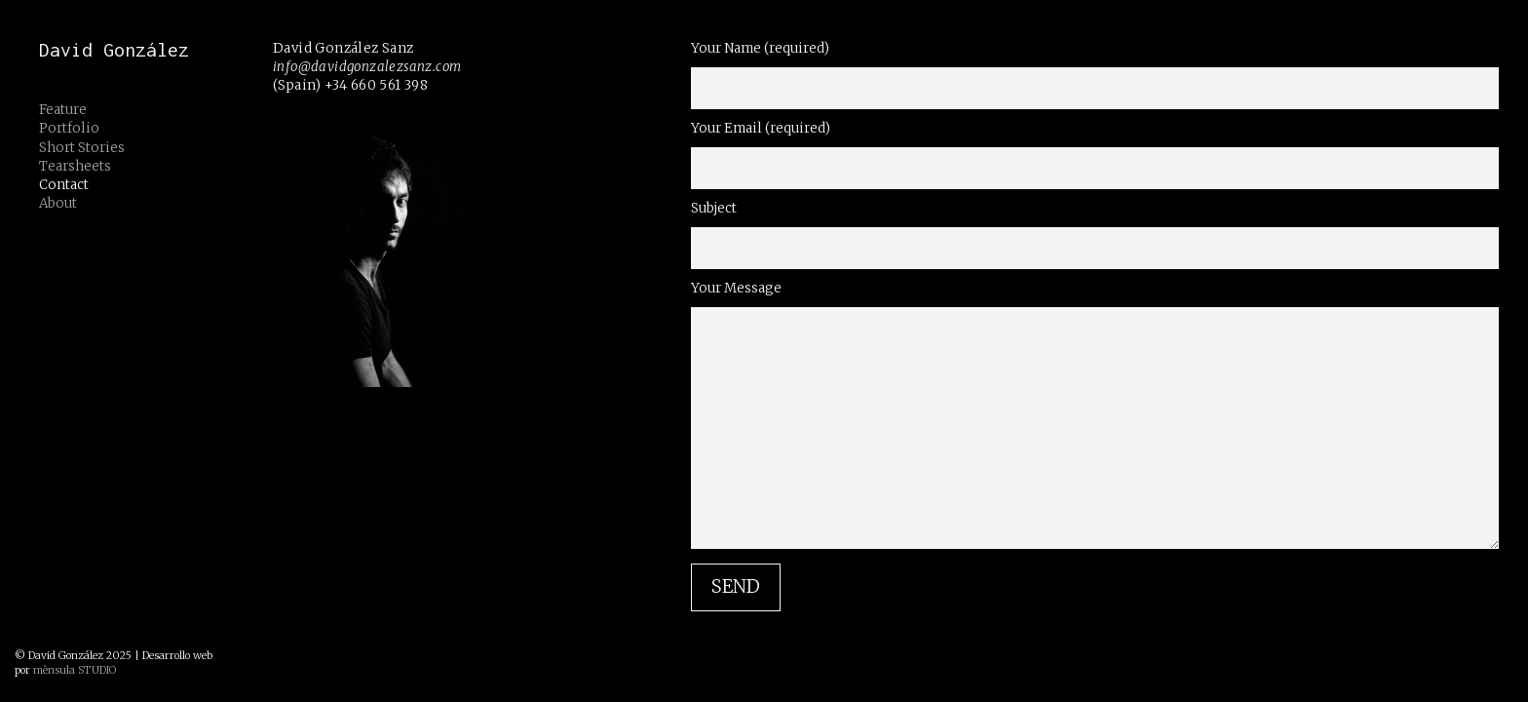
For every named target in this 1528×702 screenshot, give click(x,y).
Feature (63, 109)
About (58, 203)
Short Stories (82, 147)
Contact (64, 184)
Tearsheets (75, 166)
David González (114, 49)
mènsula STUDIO (74, 670)
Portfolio (69, 128)
